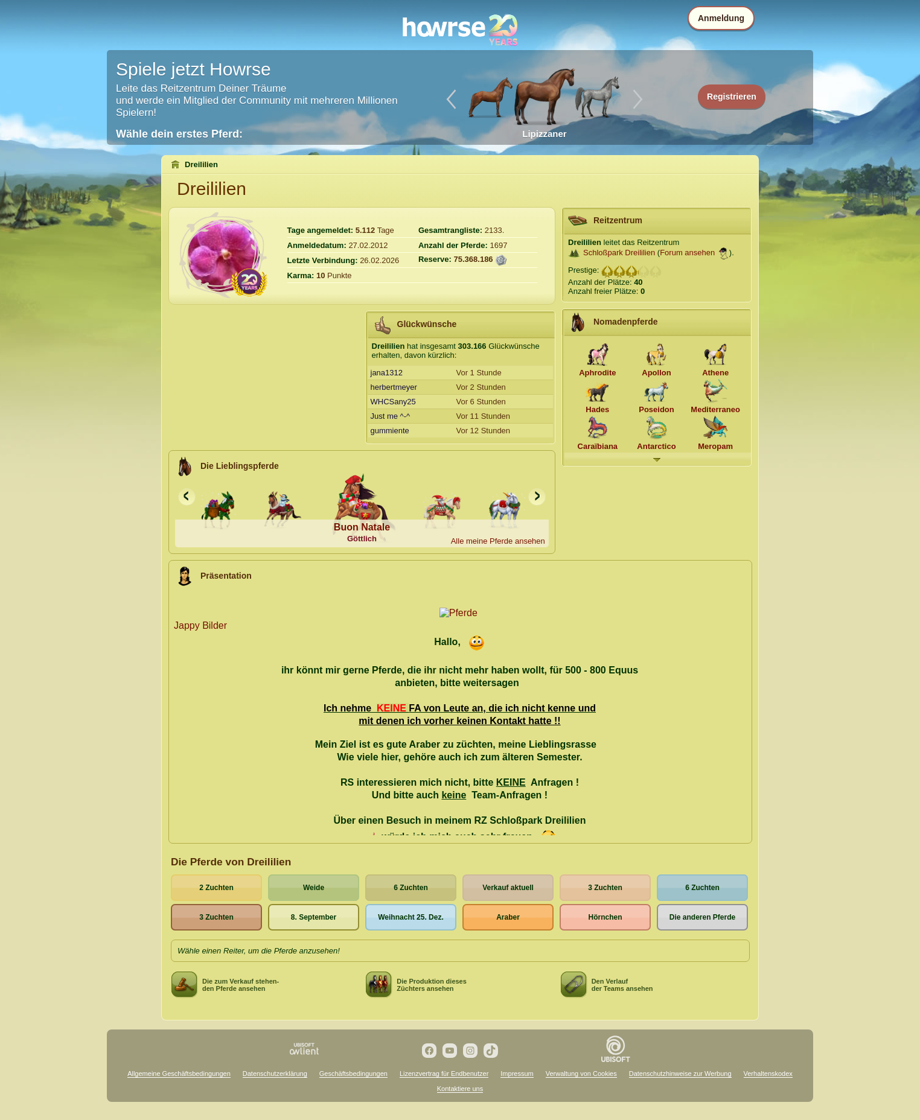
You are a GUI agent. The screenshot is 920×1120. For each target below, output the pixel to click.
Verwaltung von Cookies (581, 1073)
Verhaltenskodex (768, 1073)
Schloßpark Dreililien (619, 252)
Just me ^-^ (390, 416)
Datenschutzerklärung (275, 1073)
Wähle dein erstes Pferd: (179, 134)
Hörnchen (605, 917)
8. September (313, 917)
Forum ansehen (687, 252)
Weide (313, 887)
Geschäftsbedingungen (353, 1073)
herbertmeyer (394, 387)
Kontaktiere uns (460, 1088)
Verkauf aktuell (508, 887)
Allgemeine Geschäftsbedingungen (179, 1073)
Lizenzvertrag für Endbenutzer (444, 1073)
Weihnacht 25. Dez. (410, 917)
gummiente (390, 430)
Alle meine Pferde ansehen (498, 541)
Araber (508, 917)
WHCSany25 (393, 401)
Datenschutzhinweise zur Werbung (680, 1073)
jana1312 (387, 372)
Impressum (516, 1073)
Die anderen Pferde (702, 917)
